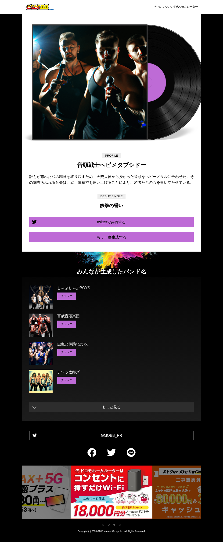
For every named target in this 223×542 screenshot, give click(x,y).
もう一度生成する (111, 237)
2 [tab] (109, 525)
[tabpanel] (111, 493)
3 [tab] (114, 525)
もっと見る (111, 407)
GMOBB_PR (111, 435)
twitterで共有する (111, 222)
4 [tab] (120, 525)
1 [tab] (103, 525)
